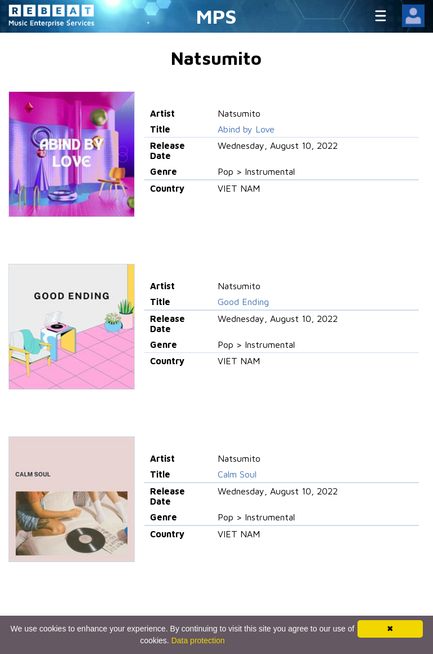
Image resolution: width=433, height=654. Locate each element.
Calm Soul (237, 474)
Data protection (198, 640)
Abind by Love (246, 129)
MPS (216, 16)
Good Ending (243, 302)
